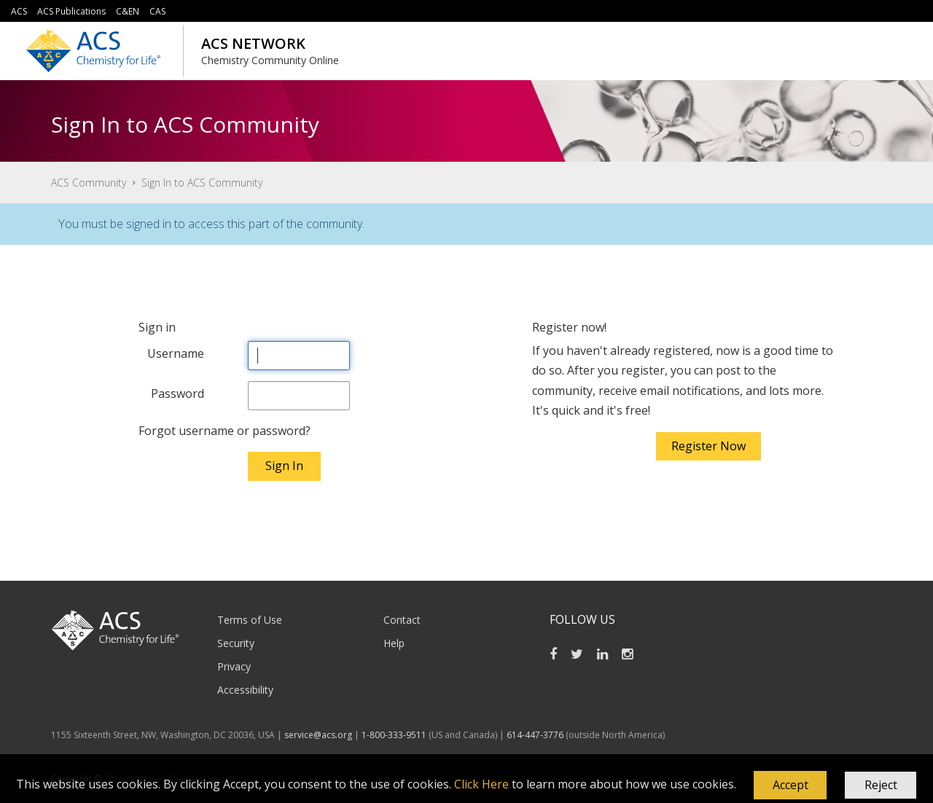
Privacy (234, 666)
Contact (402, 620)
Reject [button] (880, 785)
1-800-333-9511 (394, 735)
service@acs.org (318, 735)
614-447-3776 (536, 735)
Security (235, 643)
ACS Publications (71, 11)
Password (177, 393)
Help (394, 643)
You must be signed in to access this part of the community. (211, 224)
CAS (157, 11)
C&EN (127, 11)
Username (175, 353)
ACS (19, 11)
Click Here (481, 784)
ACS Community (88, 182)
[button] (790, 785)
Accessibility (245, 690)
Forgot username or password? (224, 431)
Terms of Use (249, 620)
